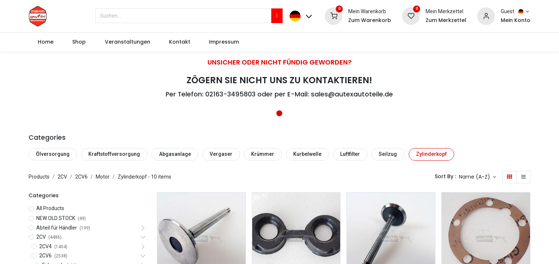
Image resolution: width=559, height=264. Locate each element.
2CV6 (81, 177)
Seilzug (388, 154)
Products (39, 177)
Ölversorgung (53, 154)
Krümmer (262, 154)
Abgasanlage (175, 154)
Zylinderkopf (431, 154)
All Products (50, 208)
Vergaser (221, 154)
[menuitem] (46, 42)
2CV (62, 177)
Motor (103, 177)
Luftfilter (350, 154)
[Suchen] (277, 15)
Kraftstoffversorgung (114, 154)
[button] (478, 177)
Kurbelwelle (307, 154)
